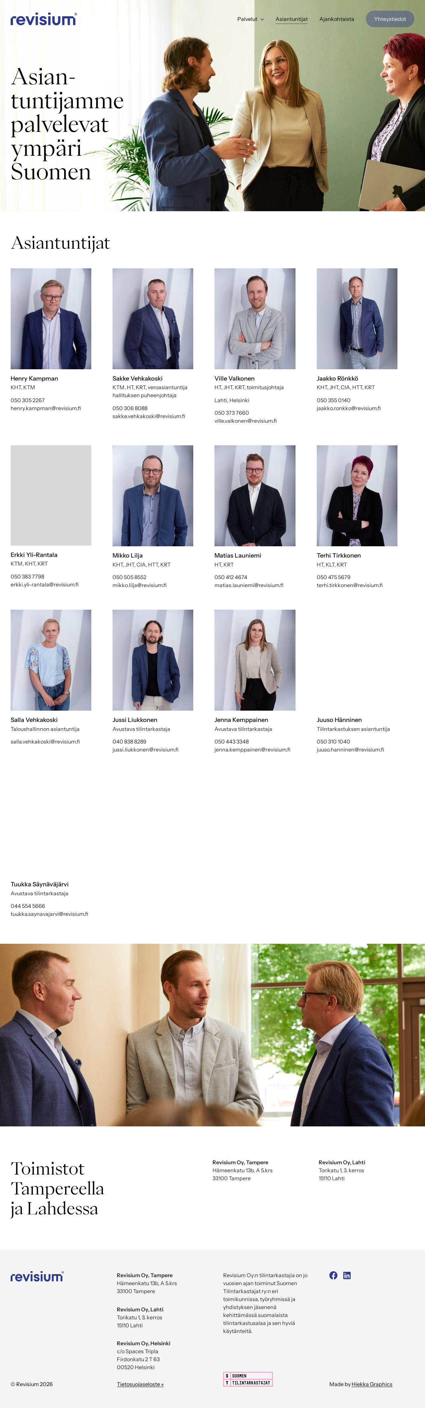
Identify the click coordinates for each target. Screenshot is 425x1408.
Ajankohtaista (336, 19)
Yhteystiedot (390, 19)
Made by (360, 1384)
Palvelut (250, 19)
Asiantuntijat (292, 19)
